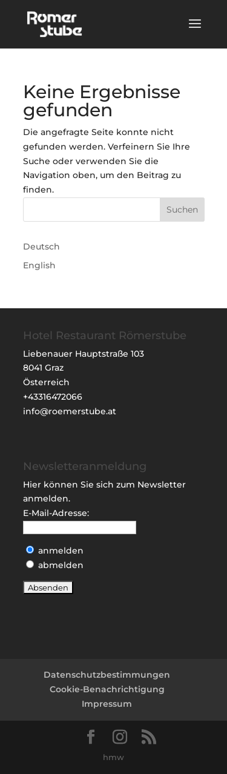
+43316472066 (52, 396)
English (39, 265)
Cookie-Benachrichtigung (107, 689)
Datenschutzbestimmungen (107, 674)
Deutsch (41, 246)
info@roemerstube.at (69, 411)
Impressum (107, 703)
